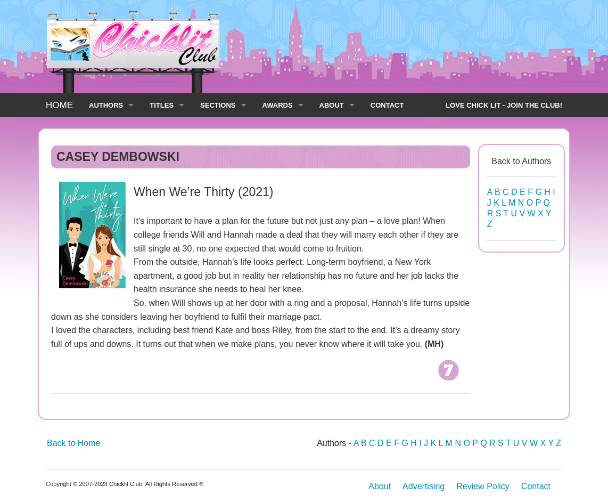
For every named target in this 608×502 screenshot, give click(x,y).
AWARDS (277, 105)
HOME (59, 105)
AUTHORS (106, 105)
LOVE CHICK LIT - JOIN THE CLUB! (504, 105)
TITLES (162, 105)
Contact (536, 486)
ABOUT (331, 105)
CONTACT (387, 105)
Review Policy (483, 486)
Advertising (423, 486)
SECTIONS (217, 105)
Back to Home (73, 443)
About (379, 486)
